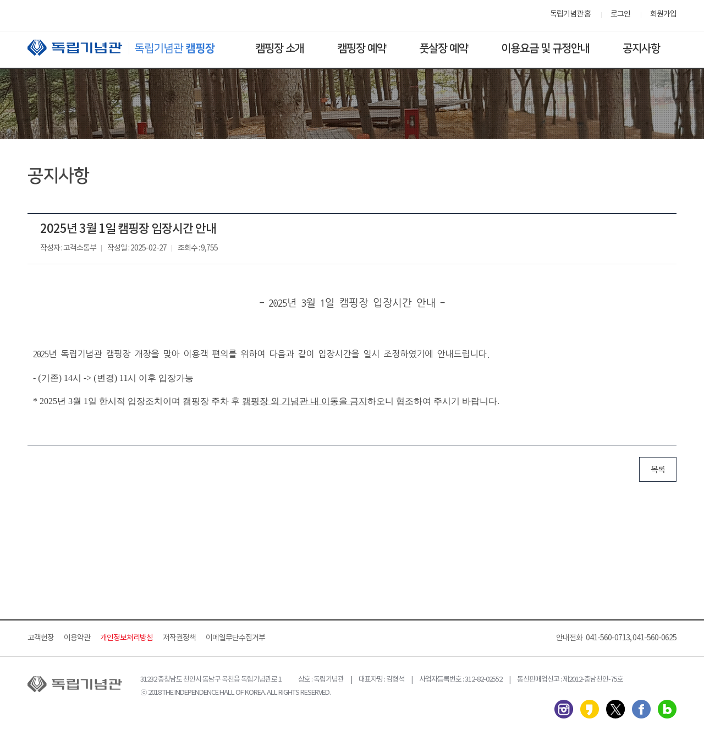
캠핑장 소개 (279, 48)
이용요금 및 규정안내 (545, 48)
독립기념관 (131, 48)
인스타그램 (563, 709)
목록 (658, 470)
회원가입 (663, 14)
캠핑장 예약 (361, 48)
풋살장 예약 (443, 48)
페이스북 (641, 709)
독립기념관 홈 (570, 14)
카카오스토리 (589, 709)
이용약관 (77, 638)
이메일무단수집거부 (235, 638)
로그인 (620, 14)
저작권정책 (179, 638)
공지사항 (641, 48)
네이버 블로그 (667, 709)
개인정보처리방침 (126, 638)
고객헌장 (41, 638)
